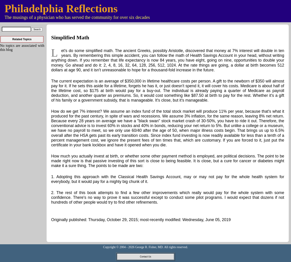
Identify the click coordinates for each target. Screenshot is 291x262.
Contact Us (145, 256)
